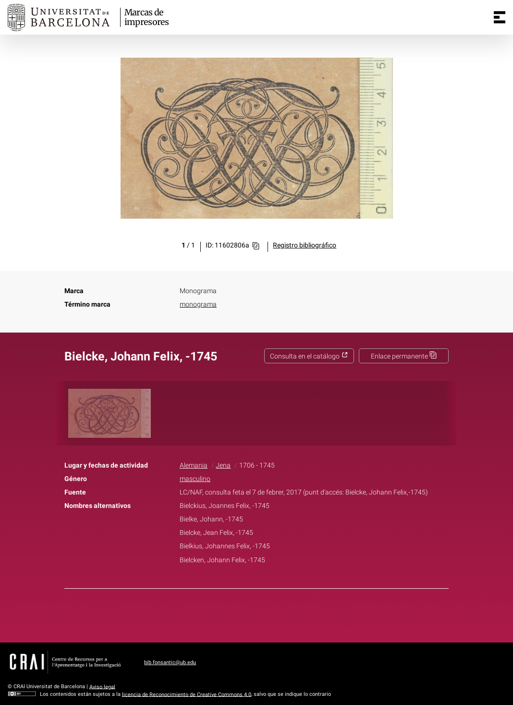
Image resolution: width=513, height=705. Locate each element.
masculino (195, 479)
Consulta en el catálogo (309, 356)
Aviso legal (102, 686)
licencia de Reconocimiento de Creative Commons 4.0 (186, 694)
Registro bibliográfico (304, 245)
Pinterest (273, 613)
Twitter (251, 613)
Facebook (229, 613)
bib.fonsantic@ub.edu (170, 662)
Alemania (194, 465)
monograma (198, 304)
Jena (223, 465)
